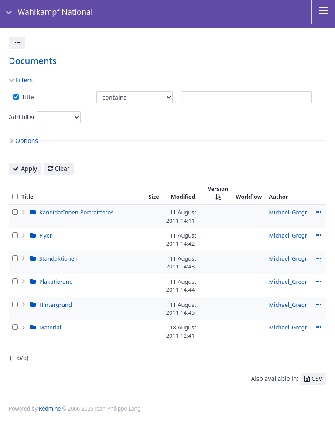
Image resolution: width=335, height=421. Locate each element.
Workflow (249, 196)
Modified (183, 196)
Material (50, 327)
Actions (318, 212)
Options (26, 140)
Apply (29, 168)
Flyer (45, 235)
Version (218, 189)
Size (153, 196)
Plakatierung (56, 281)
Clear (62, 168)
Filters (24, 80)
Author (278, 196)
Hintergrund (55, 305)
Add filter (22, 117)
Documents (33, 61)
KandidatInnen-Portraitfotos (76, 212)
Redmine (50, 408)
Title (27, 97)
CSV (316, 378)
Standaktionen (58, 258)
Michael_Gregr (288, 212)
